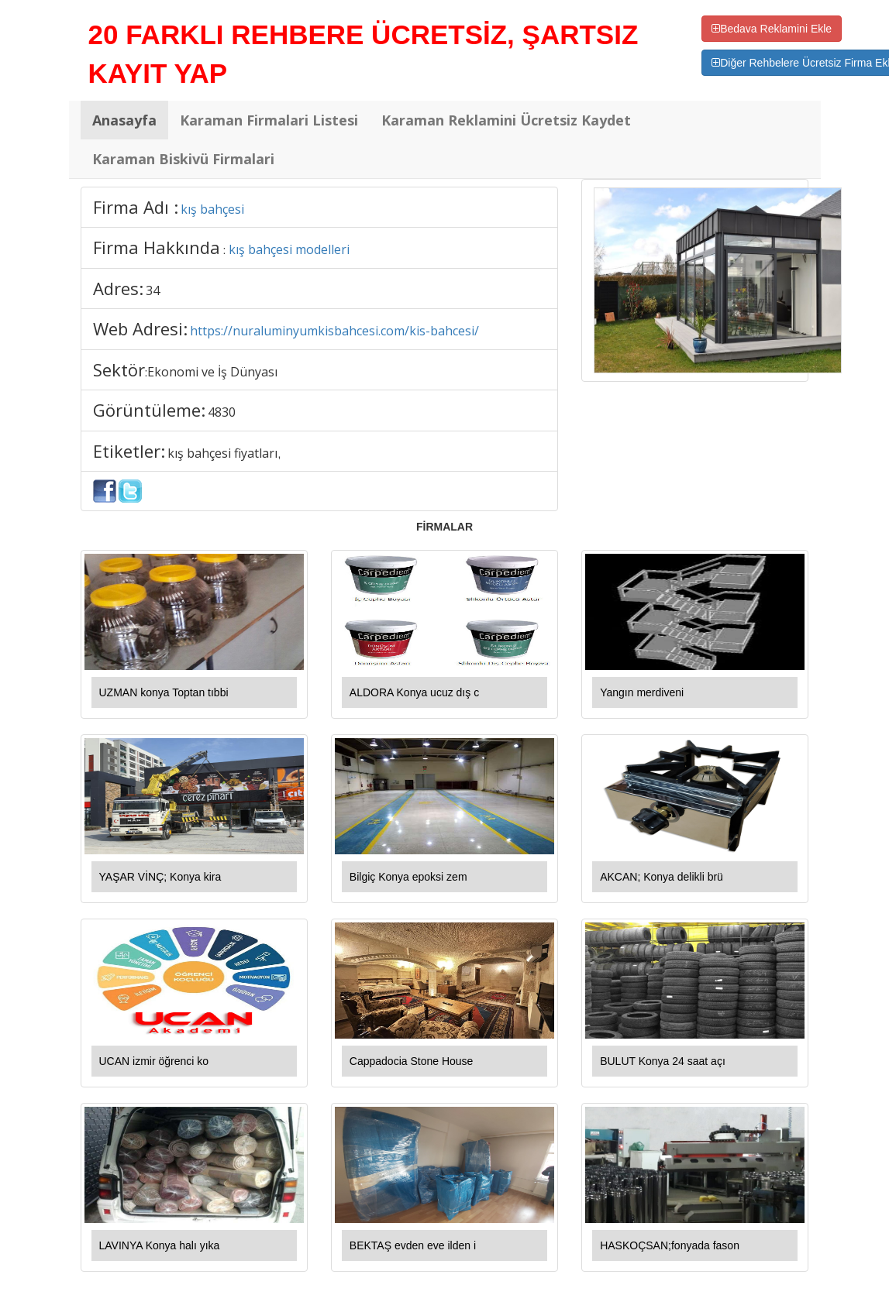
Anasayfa (124, 120)
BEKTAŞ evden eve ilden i (413, 1245)
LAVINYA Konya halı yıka (159, 1245)
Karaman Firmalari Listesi (269, 120)
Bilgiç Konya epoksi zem (408, 877)
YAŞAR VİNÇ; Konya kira (160, 877)
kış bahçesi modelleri (289, 249)
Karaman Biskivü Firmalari (183, 158)
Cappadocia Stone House (412, 1061)
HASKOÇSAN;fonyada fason (669, 1245)
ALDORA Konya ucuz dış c (414, 692)
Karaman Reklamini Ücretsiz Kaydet (506, 120)
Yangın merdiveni (642, 692)
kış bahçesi (212, 209)
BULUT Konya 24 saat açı (662, 1061)
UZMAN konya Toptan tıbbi (164, 692)
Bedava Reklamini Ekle (772, 28)
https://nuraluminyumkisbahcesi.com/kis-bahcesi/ (334, 330)
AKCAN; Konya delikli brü (661, 877)
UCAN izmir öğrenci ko (154, 1061)
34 (153, 290)
